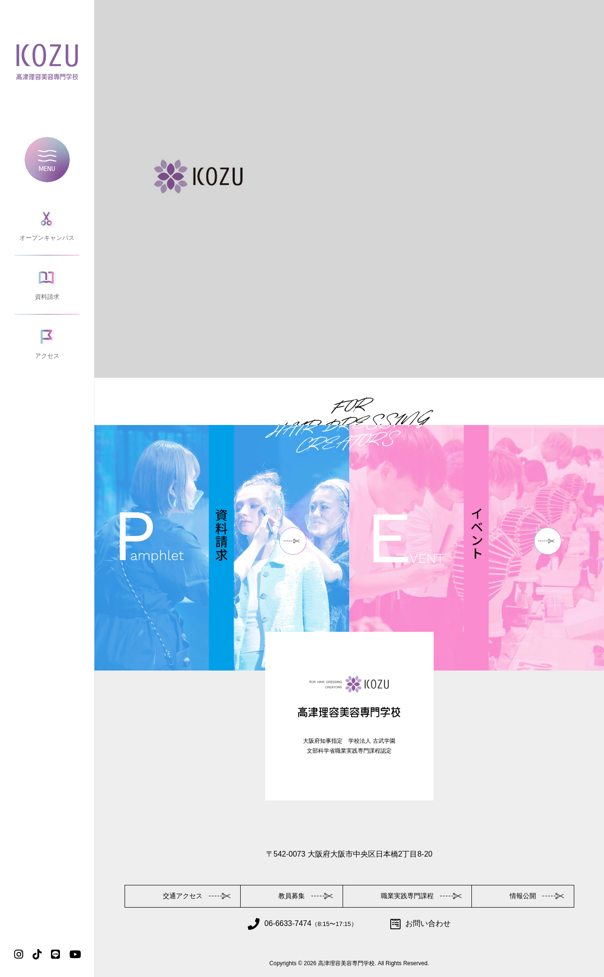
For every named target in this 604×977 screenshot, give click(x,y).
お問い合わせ (420, 924)
